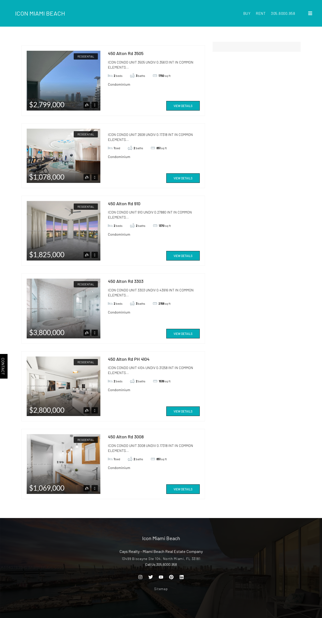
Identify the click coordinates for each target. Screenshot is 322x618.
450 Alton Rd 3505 (125, 53)
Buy (247, 13)
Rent (261, 13)
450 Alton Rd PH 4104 (128, 359)
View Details (183, 106)
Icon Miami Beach (40, 13)
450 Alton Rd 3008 (126, 436)
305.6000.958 (283, 13)
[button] (310, 13)
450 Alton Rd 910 (124, 203)
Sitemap (161, 589)
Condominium (119, 84)
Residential (85, 56)
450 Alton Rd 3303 (125, 281)
